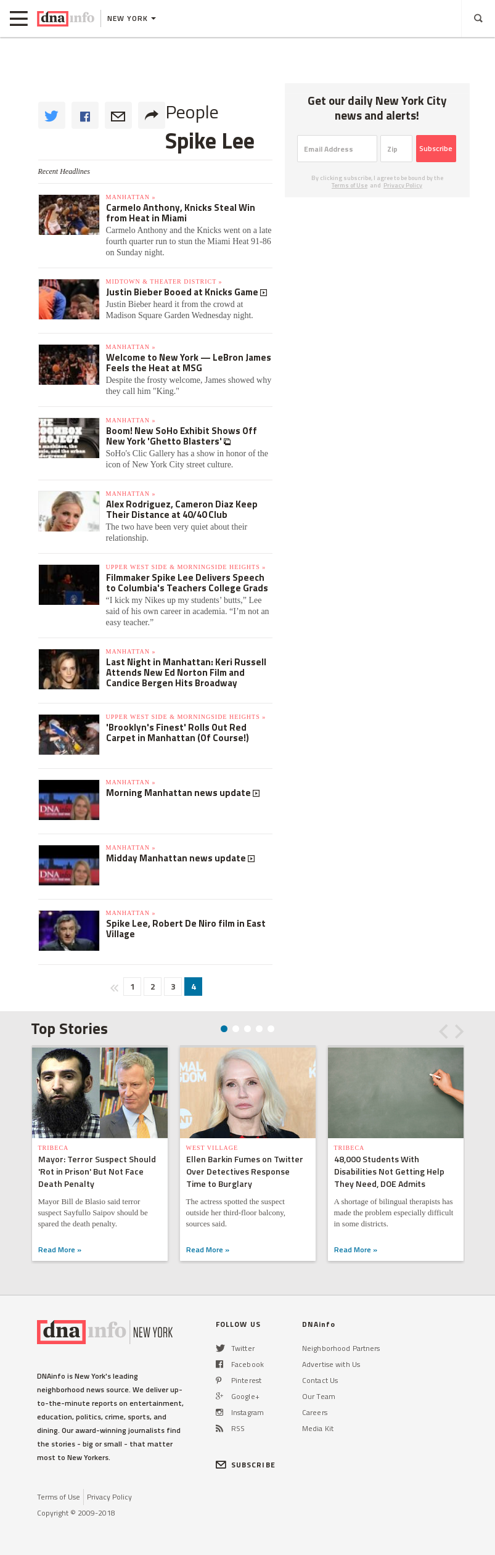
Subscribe (435, 148)
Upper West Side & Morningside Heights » (186, 567)
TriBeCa (53, 1147)
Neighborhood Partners (341, 1348)
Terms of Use (349, 185)
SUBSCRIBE (246, 1465)
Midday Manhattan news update (177, 858)
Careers (314, 1412)
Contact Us (320, 1380)
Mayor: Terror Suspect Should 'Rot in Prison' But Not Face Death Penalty (97, 1171)
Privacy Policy (402, 185)
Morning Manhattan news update (179, 793)
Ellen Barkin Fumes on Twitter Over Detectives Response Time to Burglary (244, 1171)
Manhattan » (131, 197)
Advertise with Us (331, 1364)
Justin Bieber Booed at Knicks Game (183, 292)
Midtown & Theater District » (164, 281)
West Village (212, 1147)
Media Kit (317, 1428)
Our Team (318, 1396)
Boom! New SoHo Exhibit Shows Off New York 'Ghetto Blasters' (181, 436)
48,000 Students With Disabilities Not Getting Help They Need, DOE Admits (389, 1171)
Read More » (59, 1249)
